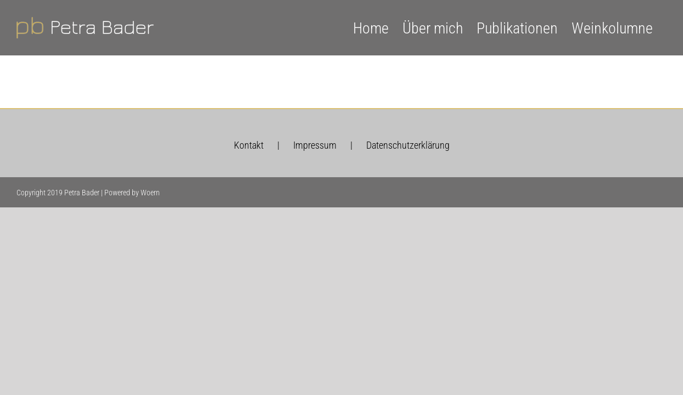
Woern (150, 192)
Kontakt (249, 145)
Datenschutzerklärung (408, 145)
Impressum (315, 145)
